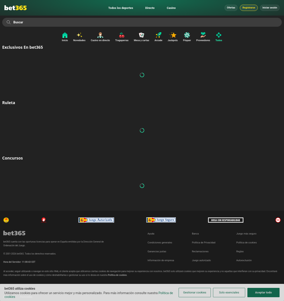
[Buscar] (8, 22)
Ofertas (231, 7)
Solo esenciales (229, 292)
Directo (150, 8)
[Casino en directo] (100, 37)
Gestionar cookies (194, 292)
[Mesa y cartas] (141, 37)
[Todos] (219, 37)
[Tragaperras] (121, 37)
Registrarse (249, 7)
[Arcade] (158, 37)
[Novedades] (79, 37)
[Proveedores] (203, 37)
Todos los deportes (120, 8)
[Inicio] (64, 37)
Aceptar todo (263, 292)
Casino (171, 8)
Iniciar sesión (269, 7)
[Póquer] (187, 37)
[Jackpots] (173, 37)
